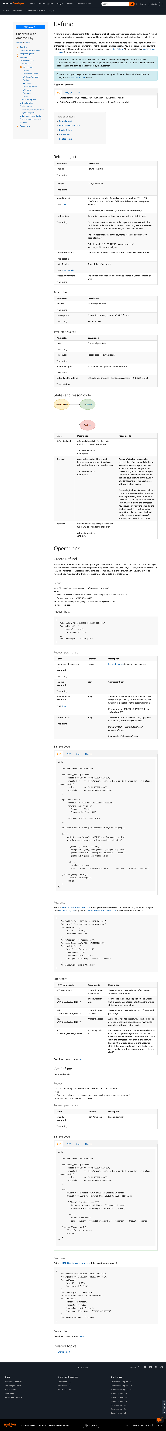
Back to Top (83, 1368)
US (58, 92)
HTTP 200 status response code (102, 910)
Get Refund (118, 49)
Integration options (26, 54)
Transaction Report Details (32, 119)
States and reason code (69, 125)
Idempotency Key (67, 910)
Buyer (28, 70)
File (27, 96)
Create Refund (65, 130)
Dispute (28, 93)
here (81, 1059)
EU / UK (68, 92)
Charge (28, 80)
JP (79, 92)
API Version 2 (29, 27)
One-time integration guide (29, 50)
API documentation (26, 60)
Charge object (63, 1351)
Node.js (88, 754)
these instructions (77, 77)
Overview (23, 47)
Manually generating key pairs (33, 109)
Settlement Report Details (32, 116)
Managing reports (26, 57)
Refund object (65, 121)
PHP (59, 754)
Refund (28, 83)
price (64, 204)
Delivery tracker (31, 87)
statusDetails (68, 270)
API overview (27, 64)
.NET (69, 754)
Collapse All (19, 42)
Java (78, 754)
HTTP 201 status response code (75, 907)
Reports (28, 90)
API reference (28, 67)
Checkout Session (32, 74)
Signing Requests (28, 113)
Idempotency (27, 106)
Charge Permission (32, 77)
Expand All (27, 42)
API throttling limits (29, 100)
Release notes (24, 126)
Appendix (23, 123)
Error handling (28, 103)
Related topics (65, 139)
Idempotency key (116, 664)
